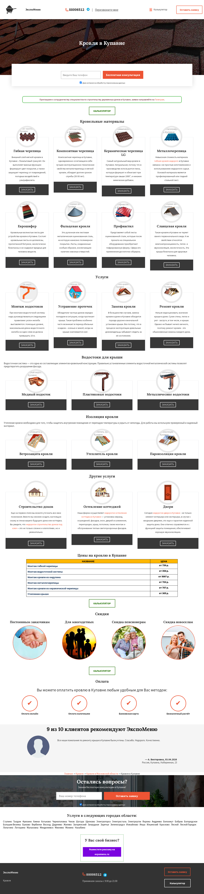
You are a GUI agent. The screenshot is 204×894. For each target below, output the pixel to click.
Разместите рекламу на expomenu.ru (102, 852)
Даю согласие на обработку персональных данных (102, 83)
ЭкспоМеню (10, 872)
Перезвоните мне (106, 10)
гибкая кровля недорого (166, 161)
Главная (68, 773)
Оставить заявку (189, 9)
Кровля (80, 773)
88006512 (76, 9)
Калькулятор (158, 9)
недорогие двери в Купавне (166, 512)
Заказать (27, 189)
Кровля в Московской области (102, 773)
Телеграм (159, 99)
